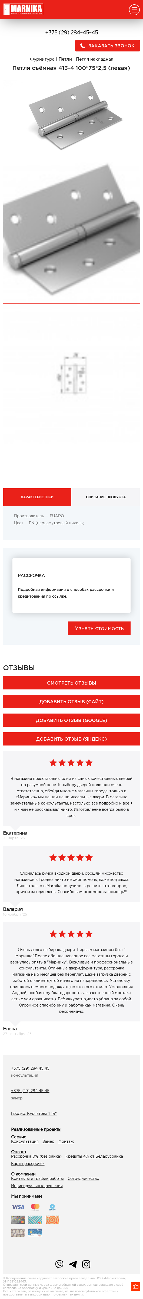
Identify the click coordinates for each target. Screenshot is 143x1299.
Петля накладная (94, 59)
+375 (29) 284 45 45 (30, 1068)
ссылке (59, 596)
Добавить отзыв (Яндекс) (71, 738)
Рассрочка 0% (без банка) (36, 1156)
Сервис (18, 1136)
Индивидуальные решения (37, 1186)
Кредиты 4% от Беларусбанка (94, 1156)
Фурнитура (42, 59)
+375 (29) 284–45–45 (71, 32)
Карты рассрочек (28, 1163)
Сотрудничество (83, 1178)
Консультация (25, 1141)
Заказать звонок (106, 45)
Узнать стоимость (99, 628)
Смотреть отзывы (71, 682)
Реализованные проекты (36, 1129)
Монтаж (66, 1141)
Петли (65, 59)
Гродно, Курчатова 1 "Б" (34, 1113)
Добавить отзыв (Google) (71, 720)
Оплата (18, 1151)
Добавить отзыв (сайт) (71, 701)
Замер (48, 1141)
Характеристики (37, 497)
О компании (23, 1173)
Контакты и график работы (37, 1178)
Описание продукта (106, 497)
